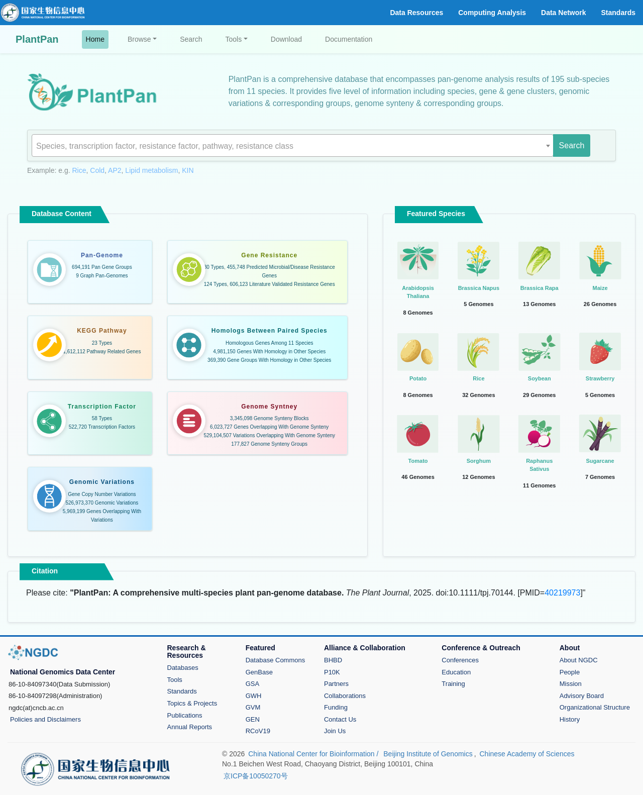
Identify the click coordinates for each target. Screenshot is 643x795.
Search (191, 39)
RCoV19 (258, 731)
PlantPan (37, 39)
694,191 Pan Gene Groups (102, 267)
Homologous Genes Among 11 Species (269, 343)
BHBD (333, 660)
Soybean (539, 378)
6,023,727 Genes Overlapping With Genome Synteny (269, 427)
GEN (253, 719)
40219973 (562, 592)
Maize (600, 288)
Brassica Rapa (539, 288)
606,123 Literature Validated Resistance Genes (282, 284)
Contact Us (340, 719)
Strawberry (600, 378)
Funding (336, 707)
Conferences (460, 660)
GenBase (259, 672)
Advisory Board (582, 696)
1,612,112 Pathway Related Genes (102, 351)
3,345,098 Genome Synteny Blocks (269, 418)
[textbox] (292, 146)
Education (456, 672)
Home (97, 38)
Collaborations (345, 696)
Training (453, 683)
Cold (97, 170)
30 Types (214, 267)
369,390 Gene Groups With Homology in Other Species (269, 360)
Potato (417, 378)
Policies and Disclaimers (45, 719)
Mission (571, 683)
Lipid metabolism (151, 170)
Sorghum (479, 461)
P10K (332, 672)
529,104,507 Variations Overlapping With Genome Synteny (269, 435)
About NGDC (579, 660)
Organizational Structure (595, 707)
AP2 (114, 170)
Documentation (348, 39)
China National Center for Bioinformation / (314, 754)
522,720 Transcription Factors (102, 427)
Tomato (418, 461)
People (570, 672)
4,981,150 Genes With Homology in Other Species (269, 351)
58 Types (102, 418)
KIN (187, 170)
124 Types (215, 284)
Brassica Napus (479, 288)
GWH (254, 696)
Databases (182, 667)
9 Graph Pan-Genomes (102, 275)
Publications (184, 715)
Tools (234, 39)
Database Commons (275, 660)
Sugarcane (600, 461)
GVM (253, 707)
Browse (139, 39)
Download (286, 39)
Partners (336, 683)
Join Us (335, 731)
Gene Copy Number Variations (102, 494)
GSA (252, 683)
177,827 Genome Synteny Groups (269, 444)
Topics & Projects (192, 703)
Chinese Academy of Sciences (526, 754)
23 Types (102, 343)
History (570, 719)
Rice (79, 170)
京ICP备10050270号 (256, 776)
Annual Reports (189, 727)
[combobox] (293, 145)
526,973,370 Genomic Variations (101, 503)
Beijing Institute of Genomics (427, 754)
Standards (182, 691)
